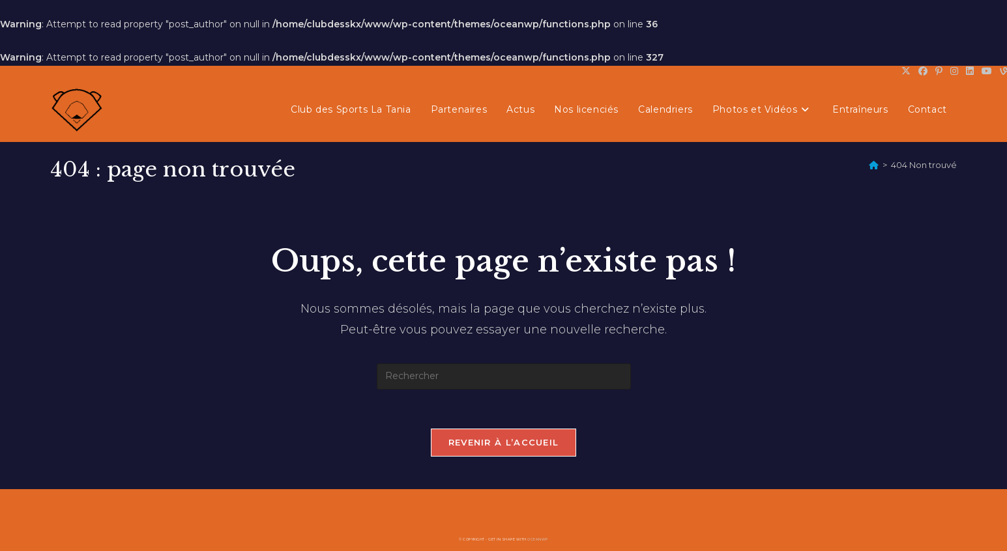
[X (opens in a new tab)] (906, 71)
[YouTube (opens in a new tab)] (987, 71)
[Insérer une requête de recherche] (504, 376)
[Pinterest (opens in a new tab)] (938, 71)
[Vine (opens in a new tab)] (1001, 71)
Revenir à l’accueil (503, 442)
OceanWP (537, 539)
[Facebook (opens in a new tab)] (922, 71)
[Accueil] (874, 165)
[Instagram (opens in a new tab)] (954, 71)
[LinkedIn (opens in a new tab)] (970, 71)
